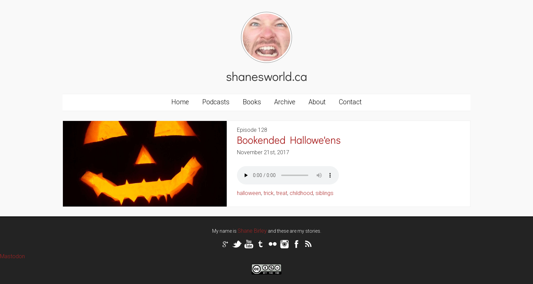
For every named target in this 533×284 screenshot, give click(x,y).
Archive (284, 102)
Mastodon (12, 256)
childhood (301, 193)
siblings (324, 193)
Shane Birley (252, 231)
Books (252, 102)
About (317, 102)
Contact (350, 102)
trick (268, 193)
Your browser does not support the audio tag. (288, 175)
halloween (249, 193)
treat (281, 193)
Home (180, 102)
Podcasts (215, 102)
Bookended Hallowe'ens (289, 139)
